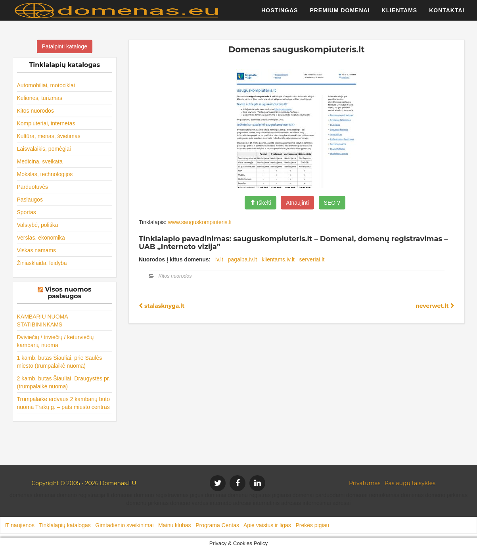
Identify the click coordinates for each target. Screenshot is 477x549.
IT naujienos (19, 525)
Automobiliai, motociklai (46, 85)
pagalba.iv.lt (242, 259)
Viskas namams (36, 250)
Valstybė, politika (37, 225)
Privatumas (365, 483)
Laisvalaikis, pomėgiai (44, 149)
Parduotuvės (32, 187)
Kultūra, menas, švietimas (48, 136)
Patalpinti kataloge (64, 46)
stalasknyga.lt (161, 305)
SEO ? (332, 203)
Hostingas (279, 14)
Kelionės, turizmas (39, 98)
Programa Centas (217, 525)
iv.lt (219, 259)
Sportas (26, 212)
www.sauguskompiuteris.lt (200, 222)
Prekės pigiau (312, 525)
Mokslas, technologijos (45, 174)
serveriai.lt (312, 259)
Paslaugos (30, 199)
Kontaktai (446, 14)
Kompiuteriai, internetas (46, 123)
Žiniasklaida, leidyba (42, 263)
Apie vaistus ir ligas (267, 525)
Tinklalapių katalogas (64, 525)
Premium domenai (340, 14)
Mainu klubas (174, 525)
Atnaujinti (297, 203)
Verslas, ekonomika (41, 237)
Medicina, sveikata (40, 161)
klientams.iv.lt (278, 259)
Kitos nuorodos (35, 110)
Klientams (400, 14)
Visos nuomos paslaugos (68, 293)
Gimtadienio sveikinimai (124, 525)
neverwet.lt (435, 305)
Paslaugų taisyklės (410, 483)
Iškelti (260, 203)
